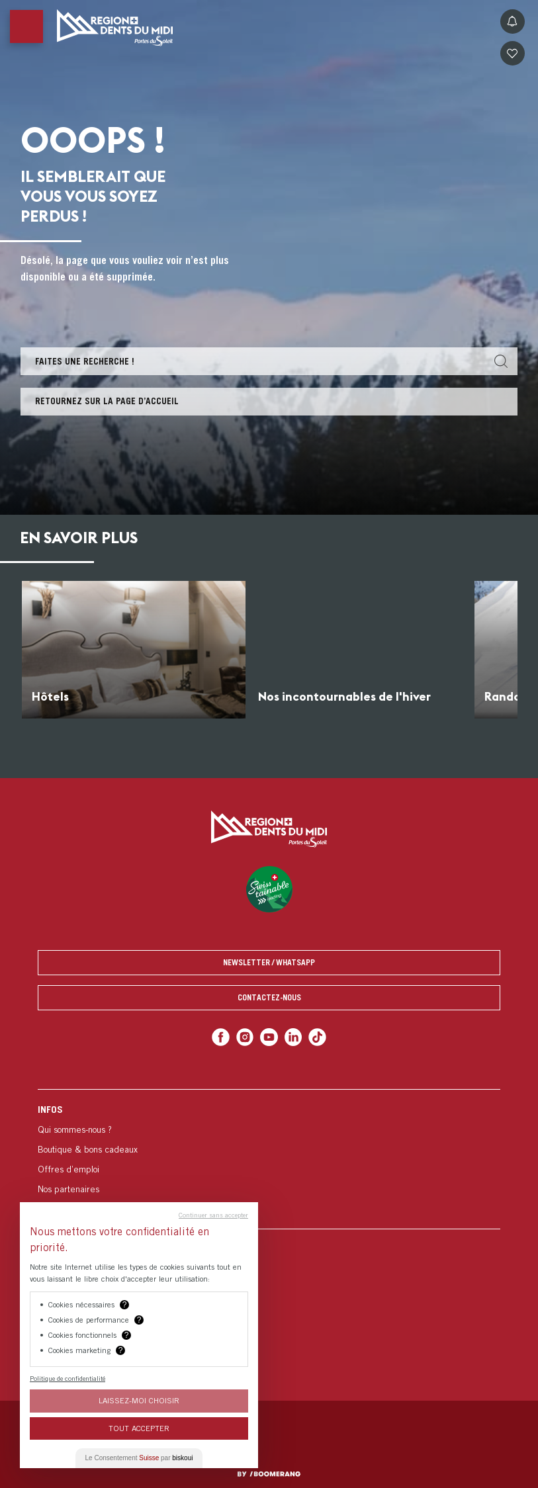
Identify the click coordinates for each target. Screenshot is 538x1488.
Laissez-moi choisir (139, 1400)
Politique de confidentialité (67, 1378)
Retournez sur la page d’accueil (107, 401)
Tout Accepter (139, 1428)
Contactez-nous (269, 997)
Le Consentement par (139, 1458)
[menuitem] (269, 1159)
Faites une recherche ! (84, 361)
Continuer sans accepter (213, 1215)
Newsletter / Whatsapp (269, 962)
